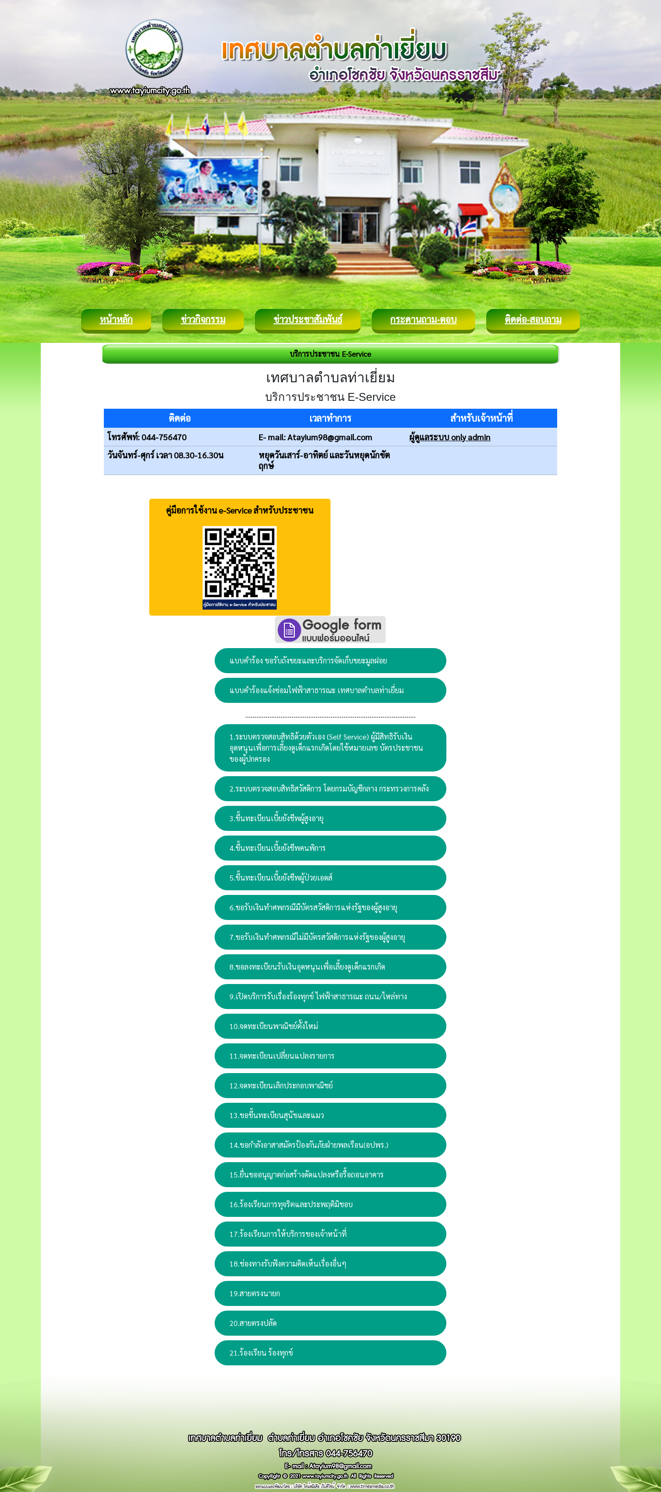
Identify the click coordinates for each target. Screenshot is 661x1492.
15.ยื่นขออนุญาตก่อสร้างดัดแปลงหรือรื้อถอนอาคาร (306, 1174)
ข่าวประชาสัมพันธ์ (307, 319)
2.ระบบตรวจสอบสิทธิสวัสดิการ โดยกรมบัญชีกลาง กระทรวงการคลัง (329, 788)
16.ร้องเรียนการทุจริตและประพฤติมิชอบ (291, 1204)
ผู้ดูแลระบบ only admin (449, 436)
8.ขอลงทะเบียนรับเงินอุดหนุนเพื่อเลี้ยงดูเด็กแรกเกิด (307, 966)
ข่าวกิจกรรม (203, 319)
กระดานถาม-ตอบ (423, 319)
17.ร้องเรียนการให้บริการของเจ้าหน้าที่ (288, 1234)
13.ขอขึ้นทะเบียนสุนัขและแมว (276, 1115)
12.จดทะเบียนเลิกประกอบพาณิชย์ (281, 1085)
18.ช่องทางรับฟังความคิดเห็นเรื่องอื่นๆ (288, 1263)
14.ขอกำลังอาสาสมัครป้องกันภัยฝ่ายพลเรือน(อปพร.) (308, 1145)
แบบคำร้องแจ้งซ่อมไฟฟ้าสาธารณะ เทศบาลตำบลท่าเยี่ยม (316, 690)
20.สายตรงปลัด (253, 1323)
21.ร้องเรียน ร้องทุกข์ (261, 1352)
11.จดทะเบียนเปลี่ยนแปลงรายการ (282, 1056)
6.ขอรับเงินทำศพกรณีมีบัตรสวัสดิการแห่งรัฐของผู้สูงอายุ (313, 907)
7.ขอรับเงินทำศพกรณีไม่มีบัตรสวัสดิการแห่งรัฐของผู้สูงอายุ (317, 937)
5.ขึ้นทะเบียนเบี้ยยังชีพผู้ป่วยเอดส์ (280, 877)
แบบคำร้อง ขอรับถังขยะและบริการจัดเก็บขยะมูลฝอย (308, 660)
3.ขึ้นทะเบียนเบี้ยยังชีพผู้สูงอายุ (276, 818)
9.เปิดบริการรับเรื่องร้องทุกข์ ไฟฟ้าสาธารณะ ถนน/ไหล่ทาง (318, 996)
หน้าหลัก (116, 319)
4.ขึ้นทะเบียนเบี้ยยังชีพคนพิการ (277, 848)
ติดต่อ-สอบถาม (533, 319)
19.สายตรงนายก (254, 1293)
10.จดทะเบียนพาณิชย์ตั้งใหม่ (273, 1026)
